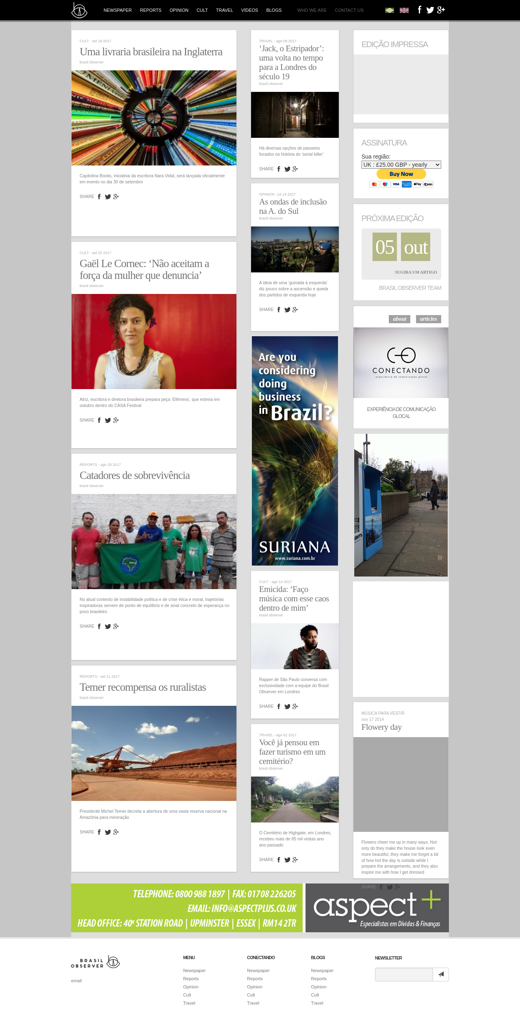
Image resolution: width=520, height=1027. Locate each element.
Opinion (178, 10)
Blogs (274, 10)
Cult (202, 10)
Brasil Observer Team (410, 288)
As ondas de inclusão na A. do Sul (293, 206)
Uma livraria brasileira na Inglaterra (151, 52)
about (399, 319)
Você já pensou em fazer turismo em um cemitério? (292, 752)
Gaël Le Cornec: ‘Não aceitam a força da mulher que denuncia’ (144, 269)
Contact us (349, 10)
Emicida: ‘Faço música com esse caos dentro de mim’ (294, 598)
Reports (150, 10)
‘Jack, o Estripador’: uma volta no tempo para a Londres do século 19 (291, 62)
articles (428, 319)
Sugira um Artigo (416, 272)
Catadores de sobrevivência (135, 475)
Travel (224, 10)
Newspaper (118, 10)
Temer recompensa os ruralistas (143, 687)
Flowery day (382, 727)
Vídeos (249, 10)
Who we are (312, 10)
